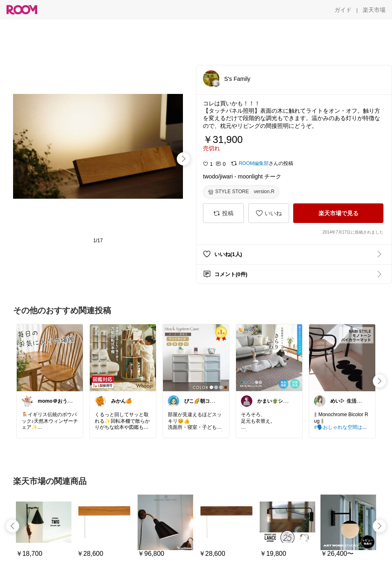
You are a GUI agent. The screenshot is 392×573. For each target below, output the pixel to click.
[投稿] (223, 213)
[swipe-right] (183, 158)
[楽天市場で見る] (338, 213)
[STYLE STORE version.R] (241, 191)
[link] (50, 357)
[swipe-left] (12, 526)
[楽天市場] (374, 9)
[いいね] (268, 213)
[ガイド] (343, 9)
